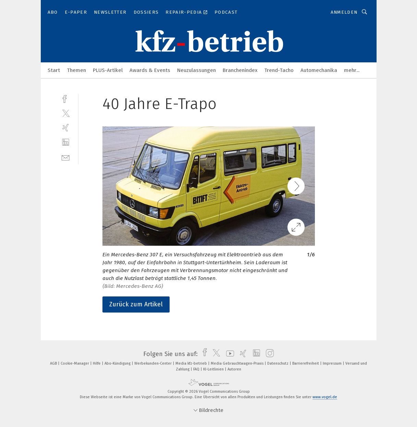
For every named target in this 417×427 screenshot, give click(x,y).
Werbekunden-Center (153, 363)
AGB (54, 363)
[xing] (65, 127)
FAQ (196, 369)
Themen (76, 70)
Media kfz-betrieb (191, 363)
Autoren (234, 369)
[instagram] (268, 354)
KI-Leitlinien (214, 369)
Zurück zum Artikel (136, 304)
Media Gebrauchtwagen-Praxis (238, 363)
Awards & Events (150, 70)
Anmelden (344, 12)
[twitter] (65, 113)
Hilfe (97, 363)
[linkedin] (65, 142)
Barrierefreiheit (306, 363)
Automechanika (319, 70)
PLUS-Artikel (108, 70)
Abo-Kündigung (118, 363)
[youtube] (228, 354)
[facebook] (65, 98)
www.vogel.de (324, 397)
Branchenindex (240, 70)
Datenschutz (278, 363)
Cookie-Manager (75, 363)
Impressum (333, 363)
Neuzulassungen (196, 70)
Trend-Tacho (279, 70)
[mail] (65, 157)
